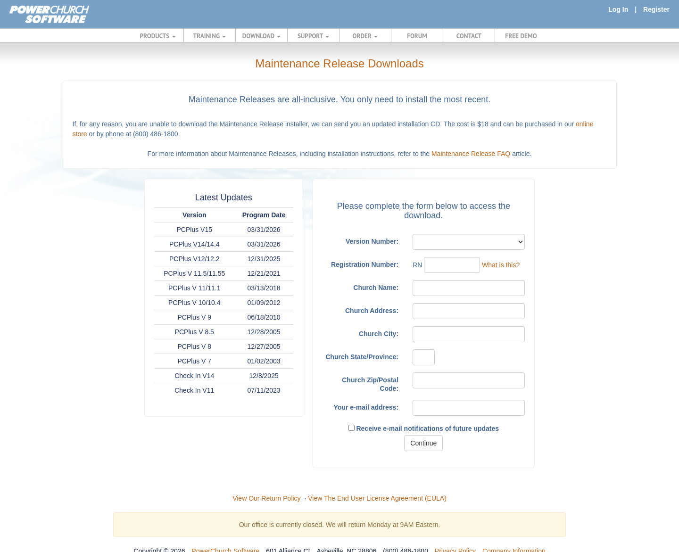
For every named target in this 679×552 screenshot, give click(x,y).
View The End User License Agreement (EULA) (377, 498)
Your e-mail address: (366, 407)
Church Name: (375, 287)
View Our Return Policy (266, 498)
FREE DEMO (521, 36)
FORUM (417, 36)
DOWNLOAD (261, 36)
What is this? (501, 265)
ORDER (365, 36)
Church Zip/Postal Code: (370, 384)
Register (656, 9)
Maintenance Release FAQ (470, 153)
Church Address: (371, 310)
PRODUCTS (158, 36)
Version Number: (372, 241)
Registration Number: (364, 264)
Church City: (378, 334)
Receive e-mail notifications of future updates (423, 428)
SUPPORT (313, 36)
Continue (423, 443)
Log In (618, 9)
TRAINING (209, 36)
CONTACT (468, 36)
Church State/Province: (361, 357)
